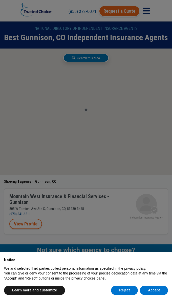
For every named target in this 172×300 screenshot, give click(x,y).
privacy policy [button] (134, 268)
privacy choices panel (88, 278)
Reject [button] (124, 290)
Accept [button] (154, 290)
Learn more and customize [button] (34, 290)
